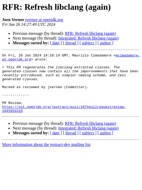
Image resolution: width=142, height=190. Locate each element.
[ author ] (105, 43)
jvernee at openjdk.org (44, 19)
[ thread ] (71, 43)
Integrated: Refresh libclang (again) (88, 38)
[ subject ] (88, 43)
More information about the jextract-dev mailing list (46, 156)
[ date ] (56, 43)
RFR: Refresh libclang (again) (90, 33)
